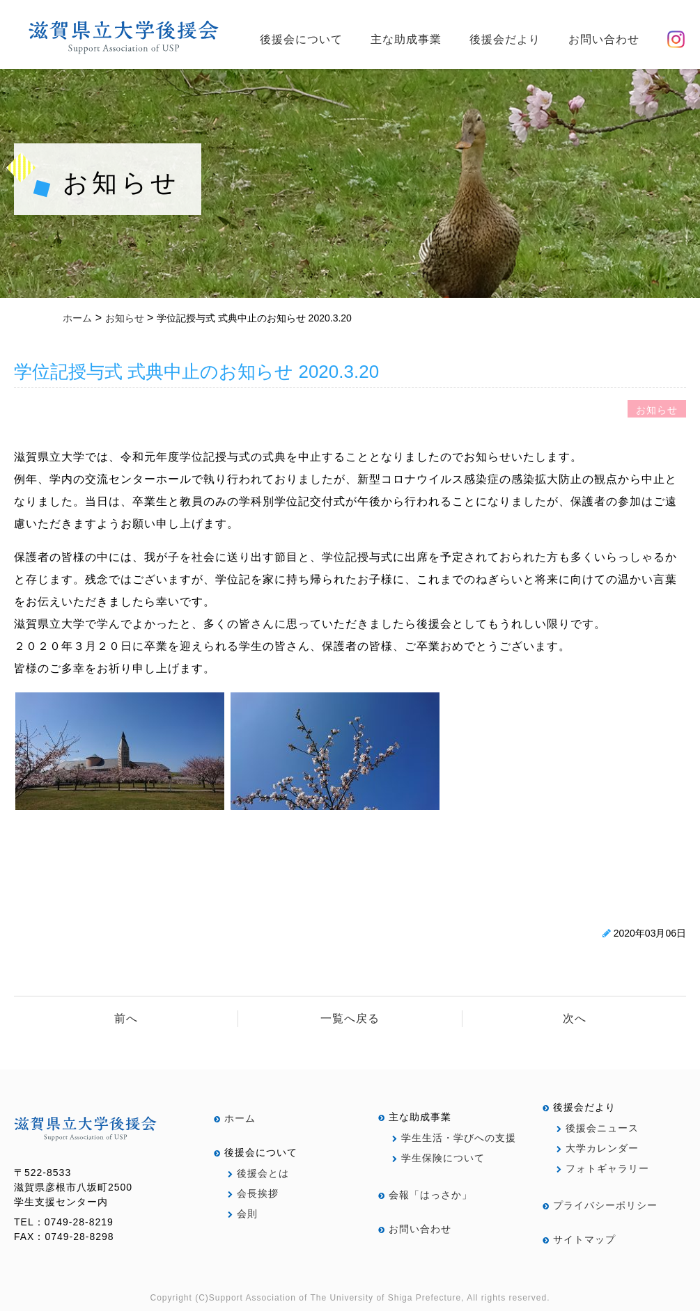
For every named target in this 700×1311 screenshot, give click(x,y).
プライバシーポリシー (600, 1205)
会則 (243, 1213)
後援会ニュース (598, 1128)
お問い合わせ (603, 39)
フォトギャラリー (603, 1168)
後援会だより (504, 39)
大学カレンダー (598, 1148)
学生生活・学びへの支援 (454, 1137)
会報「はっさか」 (425, 1194)
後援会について (301, 39)
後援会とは (258, 1173)
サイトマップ (579, 1239)
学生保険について (438, 1157)
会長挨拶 (253, 1193)
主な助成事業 (406, 39)
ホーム (235, 1118)
